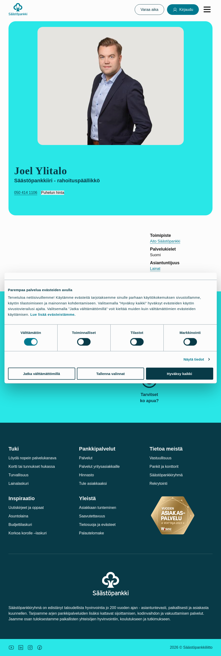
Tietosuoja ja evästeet (97, 525)
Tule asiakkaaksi (93, 483)
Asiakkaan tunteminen (97, 508)
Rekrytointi (158, 483)
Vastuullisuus (160, 458)
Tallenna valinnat (110, 373)
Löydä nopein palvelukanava (32, 458)
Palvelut (85, 458)
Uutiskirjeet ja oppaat (26, 508)
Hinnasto (86, 475)
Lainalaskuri (18, 483)
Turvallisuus (18, 475)
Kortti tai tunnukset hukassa (31, 466)
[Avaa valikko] (207, 9)
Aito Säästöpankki (165, 241)
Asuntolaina (18, 516)
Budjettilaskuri (20, 525)
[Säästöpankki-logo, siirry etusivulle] (17, 9)
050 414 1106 (25, 193)
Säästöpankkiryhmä (166, 475)
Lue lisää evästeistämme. (52, 314)
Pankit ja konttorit (164, 466)
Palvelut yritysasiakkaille (99, 466)
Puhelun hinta (52, 193)
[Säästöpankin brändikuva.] (11, 647)
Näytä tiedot (193, 359)
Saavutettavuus (92, 516)
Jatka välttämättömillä (41, 373)
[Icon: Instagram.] (30, 647)
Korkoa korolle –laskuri (27, 533)
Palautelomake (91, 533)
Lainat (155, 269)
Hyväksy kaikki (179, 373)
